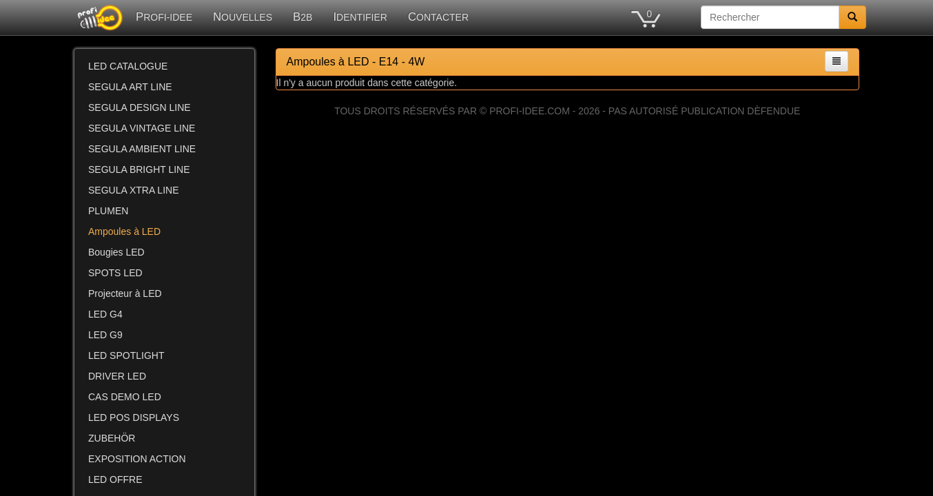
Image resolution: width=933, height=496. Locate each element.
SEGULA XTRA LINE (133, 190)
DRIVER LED (117, 376)
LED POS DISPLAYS (133, 417)
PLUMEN (108, 210)
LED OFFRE (115, 479)
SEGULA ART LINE (130, 86)
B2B (302, 16)
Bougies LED (116, 252)
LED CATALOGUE (127, 66)
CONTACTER (438, 16)
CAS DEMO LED (124, 396)
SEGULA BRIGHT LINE (139, 169)
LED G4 (105, 314)
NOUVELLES (242, 16)
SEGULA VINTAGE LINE (141, 128)
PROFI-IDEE (164, 16)
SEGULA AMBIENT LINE (142, 148)
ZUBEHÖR (111, 438)
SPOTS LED (115, 272)
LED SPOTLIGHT (126, 355)
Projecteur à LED (125, 293)
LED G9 (105, 334)
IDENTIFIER (360, 16)
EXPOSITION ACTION (137, 458)
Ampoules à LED (124, 231)
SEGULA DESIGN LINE (139, 107)
